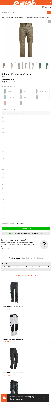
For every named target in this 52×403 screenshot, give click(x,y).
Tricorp (28, 368)
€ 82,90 (6, 307)
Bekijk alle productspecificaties (10, 82)
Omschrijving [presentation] (27, 258)
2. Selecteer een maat (9, 109)
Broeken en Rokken (19, 17)
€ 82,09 (31, 339)
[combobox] (24, 12)
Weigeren (45, 397)
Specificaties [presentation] (38, 258)
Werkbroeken (29, 17)
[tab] (14, 258)
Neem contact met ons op (8, 248)
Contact (3, 390)
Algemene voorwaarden (33, 390)
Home (2, 17)
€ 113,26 (6, 339)
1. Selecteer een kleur (9, 86)
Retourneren (4, 392)
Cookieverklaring (31, 392)
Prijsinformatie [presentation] (14, 258)
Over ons (29, 366)
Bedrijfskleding (9, 17)
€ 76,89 (31, 307)
